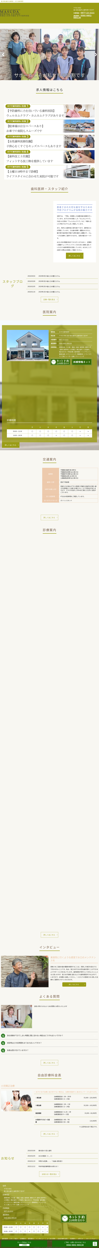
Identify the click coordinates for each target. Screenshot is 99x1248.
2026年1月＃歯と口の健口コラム (49, 287)
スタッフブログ (37, 14)
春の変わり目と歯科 (45, 1146)
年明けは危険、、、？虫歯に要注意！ (51, 1156)
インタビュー (46, 7)
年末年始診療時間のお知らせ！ (49, 1162)
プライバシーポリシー (39, 17)
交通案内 (50, 11)
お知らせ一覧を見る (49, 1169)
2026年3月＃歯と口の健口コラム (49, 277)
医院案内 (35, 7)
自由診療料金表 (37, 11)
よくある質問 (60, 7)
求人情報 (54, 17)
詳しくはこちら (74, 251)
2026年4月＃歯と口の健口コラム (49, 271)
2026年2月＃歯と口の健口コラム (49, 282)
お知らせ (60, 11)
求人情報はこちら (49, 85)
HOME (49, 14)
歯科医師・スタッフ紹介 (40, 4)
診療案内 (56, 4)
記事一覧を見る (49, 295)
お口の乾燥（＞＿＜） (46, 1151)
